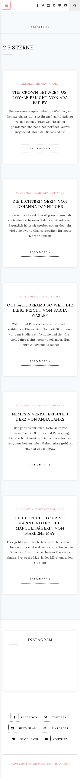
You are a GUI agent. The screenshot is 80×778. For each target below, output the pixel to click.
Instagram (22, 728)
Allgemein (30, 83)
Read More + (40, 148)
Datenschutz (36, 764)
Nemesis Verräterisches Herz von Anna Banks (40, 417)
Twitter (54, 717)
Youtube (54, 739)
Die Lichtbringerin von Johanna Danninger (40, 204)
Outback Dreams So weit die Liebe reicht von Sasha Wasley (40, 310)
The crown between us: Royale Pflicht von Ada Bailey (40, 97)
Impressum (17, 764)
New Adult (50, 83)
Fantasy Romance (50, 192)
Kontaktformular (58, 764)
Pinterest (55, 728)
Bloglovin (24, 739)
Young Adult (50, 296)
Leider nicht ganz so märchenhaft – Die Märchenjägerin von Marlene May (40, 525)
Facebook (24, 717)
